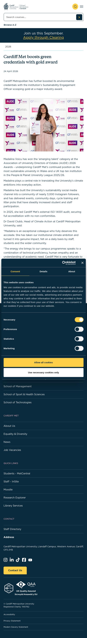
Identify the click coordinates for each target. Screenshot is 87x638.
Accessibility (9, 614)
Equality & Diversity (15, 434)
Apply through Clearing (43, 37)
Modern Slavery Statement (16, 627)
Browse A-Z (10, 24)
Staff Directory (12, 529)
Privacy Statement (12, 620)
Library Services (13, 505)
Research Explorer (15, 497)
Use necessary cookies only (43, 372)
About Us (9, 426)
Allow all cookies (43, 362)
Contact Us (15, 570)
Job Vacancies (12, 450)
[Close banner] (82, 263)
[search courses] (79, 17)
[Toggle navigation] (81, 7)
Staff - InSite (11, 481)
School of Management (18, 386)
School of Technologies (18, 402)
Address (9, 537)
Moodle (8, 489)
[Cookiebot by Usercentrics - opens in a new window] (62, 263)
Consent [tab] (15, 271)
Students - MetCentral (17, 473)
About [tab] (71, 271)
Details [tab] (43, 271)
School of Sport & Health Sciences (24, 394)
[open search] (75, 7)
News (7, 442)
